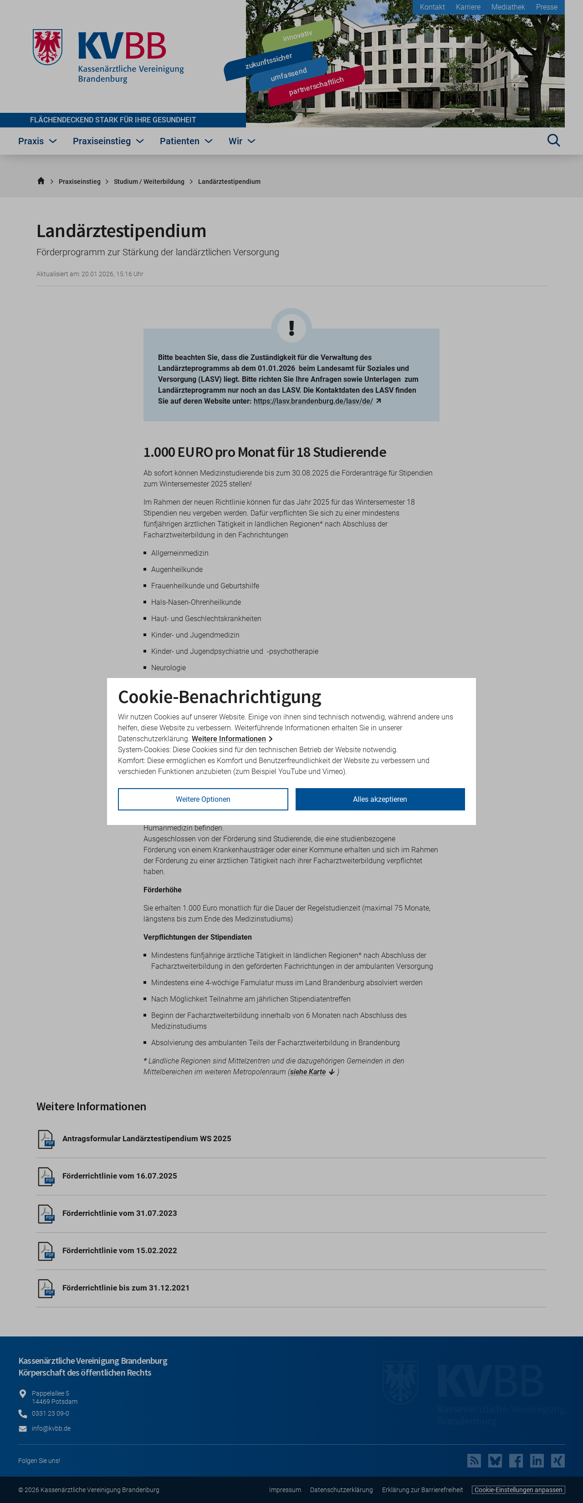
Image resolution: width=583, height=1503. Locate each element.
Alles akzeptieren (380, 799)
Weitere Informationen (229, 738)
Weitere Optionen (203, 799)
